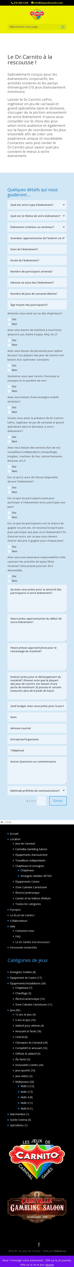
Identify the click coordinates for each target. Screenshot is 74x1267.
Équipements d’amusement (31, 855)
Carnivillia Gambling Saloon (31, 849)
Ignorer (49, 1264)
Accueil (14, 833)
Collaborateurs (18, 920)
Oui (11, 319)
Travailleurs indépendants (30, 860)
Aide (12, 926)
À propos (15, 909)
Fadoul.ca (60, 1251)
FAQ (17, 936)
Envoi (58, 800)
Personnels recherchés (23, 947)
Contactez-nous (24, 930)
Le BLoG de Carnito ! (22, 915)
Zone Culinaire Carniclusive (31, 887)
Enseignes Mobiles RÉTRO (36, 876)
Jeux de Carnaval (25, 843)
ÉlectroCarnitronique (27, 892)
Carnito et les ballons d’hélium (33, 898)
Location (15, 839)
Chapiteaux (27, 870)
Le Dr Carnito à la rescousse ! (32, 942)
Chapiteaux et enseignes (29, 866)
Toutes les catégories (28, 904)
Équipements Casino (27, 881)
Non (12, 324)
